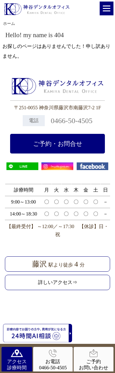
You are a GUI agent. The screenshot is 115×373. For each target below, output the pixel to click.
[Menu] (106, 8)
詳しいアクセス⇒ (57, 282)
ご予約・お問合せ (57, 143)
